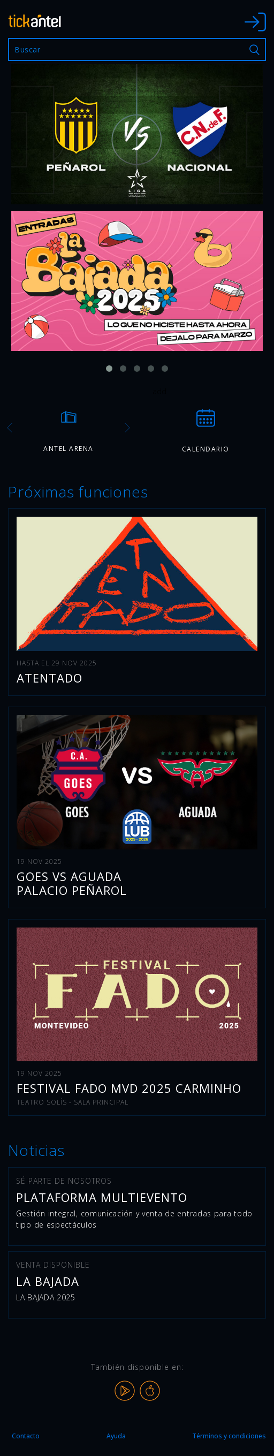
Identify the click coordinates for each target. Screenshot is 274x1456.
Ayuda (116, 1435)
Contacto (26, 1435)
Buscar (254, 49)
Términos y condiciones (229, 1435)
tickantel (35, 20)
